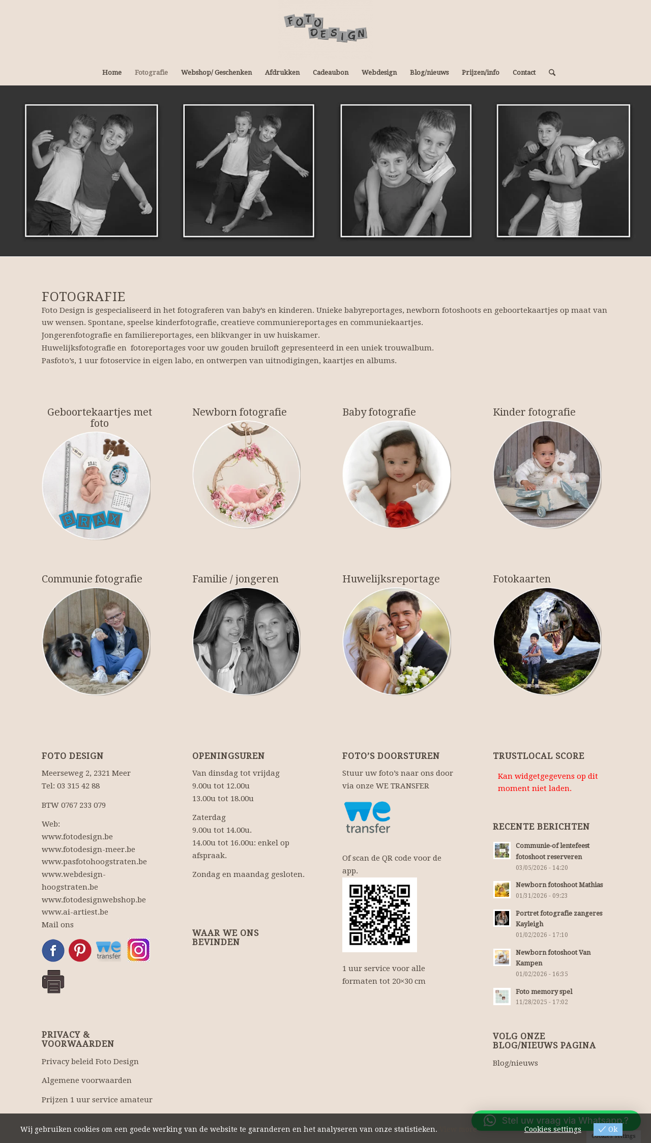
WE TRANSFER (402, 785)
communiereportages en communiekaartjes (339, 322)
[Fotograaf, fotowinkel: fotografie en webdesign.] (325, 30)
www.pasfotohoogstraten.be (94, 861)
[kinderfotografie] (547, 474)
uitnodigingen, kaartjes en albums (330, 360)
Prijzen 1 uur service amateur (97, 1099)
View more (458, 1129)
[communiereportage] (96, 641)
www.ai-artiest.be (75, 912)
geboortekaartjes (526, 310)
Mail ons (58, 924)
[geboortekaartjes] (96, 485)
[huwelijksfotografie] (396, 641)
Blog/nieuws (515, 1063)
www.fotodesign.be (77, 836)
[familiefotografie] (246, 641)
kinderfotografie (186, 322)
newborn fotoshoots (443, 310)
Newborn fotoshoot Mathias (559, 885)
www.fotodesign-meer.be (88, 849)
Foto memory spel (544, 991)
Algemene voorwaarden (87, 1080)
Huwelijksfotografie (78, 348)
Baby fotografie (379, 412)
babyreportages (373, 310)
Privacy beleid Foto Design (90, 1061)
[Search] (548, 72)
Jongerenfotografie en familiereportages (117, 335)
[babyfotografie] (396, 474)
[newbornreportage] (246, 474)
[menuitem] (112, 72)
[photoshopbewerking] (547, 641)
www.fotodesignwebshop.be (94, 899)
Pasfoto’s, (59, 360)
